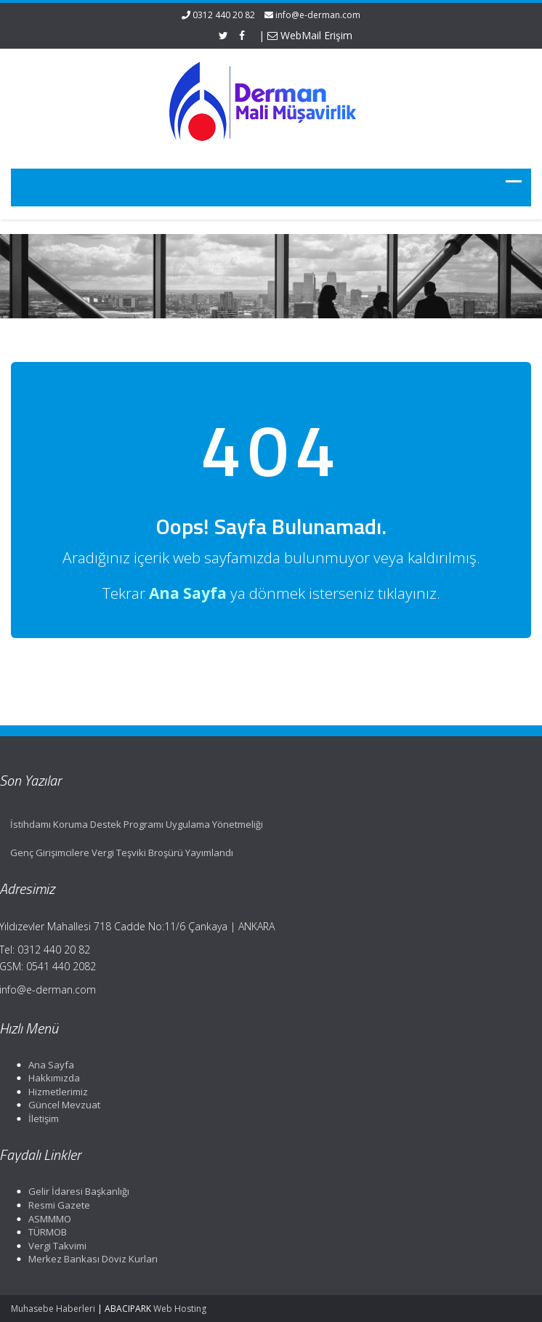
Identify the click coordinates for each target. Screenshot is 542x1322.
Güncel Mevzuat (62, 1104)
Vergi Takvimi (55, 1245)
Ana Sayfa (49, 1064)
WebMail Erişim (309, 35)
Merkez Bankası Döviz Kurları (90, 1258)
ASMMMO (47, 1218)
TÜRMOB (45, 1231)
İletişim (41, 1118)
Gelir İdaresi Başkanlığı (76, 1191)
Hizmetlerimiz (56, 1091)
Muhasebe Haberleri (53, 1308)
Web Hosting (179, 1308)
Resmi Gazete (57, 1205)
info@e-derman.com (317, 15)
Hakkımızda (52, 1077)
